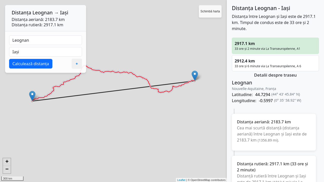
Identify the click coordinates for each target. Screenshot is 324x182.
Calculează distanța (30, 63)
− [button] (7, 169)
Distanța (21, 12)
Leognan (42, 12)
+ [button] (7, 162)
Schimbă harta (210, 11)
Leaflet (181, 179)
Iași (64, 12)
